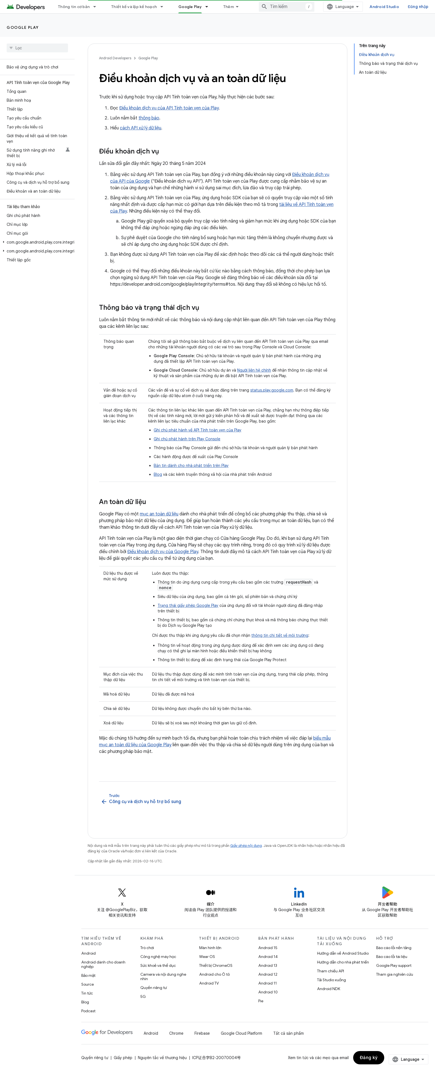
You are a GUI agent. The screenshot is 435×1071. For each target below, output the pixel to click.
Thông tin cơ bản (74, 6)
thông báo (148, 118)
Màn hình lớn (210, 947)
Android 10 (268, 992)
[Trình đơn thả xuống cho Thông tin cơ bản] (97, 6)
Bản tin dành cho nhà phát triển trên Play (191, 465)
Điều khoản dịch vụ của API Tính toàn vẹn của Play (169, 108)
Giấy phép (123, 1057)
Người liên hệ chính (254, 370)
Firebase (202, 1033)
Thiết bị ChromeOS (215, 965)
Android (88, 953)
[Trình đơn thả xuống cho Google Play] (209, 6)
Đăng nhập (418, 6)
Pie (260, 1000)
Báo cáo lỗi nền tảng (393, 947)
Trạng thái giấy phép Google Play (188, 605)
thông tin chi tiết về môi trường (279, 635)
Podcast (88, 1010)
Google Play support (393, 965)
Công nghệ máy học (158, 956)
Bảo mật (88, 975)
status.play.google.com (271, 390)
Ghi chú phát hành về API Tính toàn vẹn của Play (197, 430)
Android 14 (268, 956)
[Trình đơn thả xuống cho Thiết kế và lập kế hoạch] (164, 6)
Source (87, 984)
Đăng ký (369, 1057)
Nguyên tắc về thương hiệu (162, 1057)
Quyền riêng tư (153, 987)
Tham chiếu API (330, 970)
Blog (158, 474)
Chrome (176, 1033)
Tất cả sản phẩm (288, 1033)
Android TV (209, 983)
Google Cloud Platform (241, 1033)
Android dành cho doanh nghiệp (103, 964)
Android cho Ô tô (214, 974)
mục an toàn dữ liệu (159, 514)
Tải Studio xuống (331, 979)
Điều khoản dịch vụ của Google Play (162, 551)
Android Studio (384, 6)
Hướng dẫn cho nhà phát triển (343, 962)
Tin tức (87, 993)
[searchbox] (37, 48)
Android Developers (115, 58)
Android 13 (267, 965)
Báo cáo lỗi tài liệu (391, 956)
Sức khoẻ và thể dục (158, 965)
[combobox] (286, 7)
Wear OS (207, 956)
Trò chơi (147, 947)
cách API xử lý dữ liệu (140, 128)
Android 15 (267, 947)
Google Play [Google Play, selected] (190, 6)
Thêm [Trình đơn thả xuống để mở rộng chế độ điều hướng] (228, 6)
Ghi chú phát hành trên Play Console (187, 438)
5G (143, 996)
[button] (36, 242)
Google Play (23, 27)
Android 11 (267, 983)
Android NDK (328, 988)
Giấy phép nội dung (246, 845)
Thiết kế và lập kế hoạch (134, 6)
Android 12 (267, 974)
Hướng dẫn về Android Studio (343, 953)
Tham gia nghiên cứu (394, 974)
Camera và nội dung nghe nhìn (163, 976)
